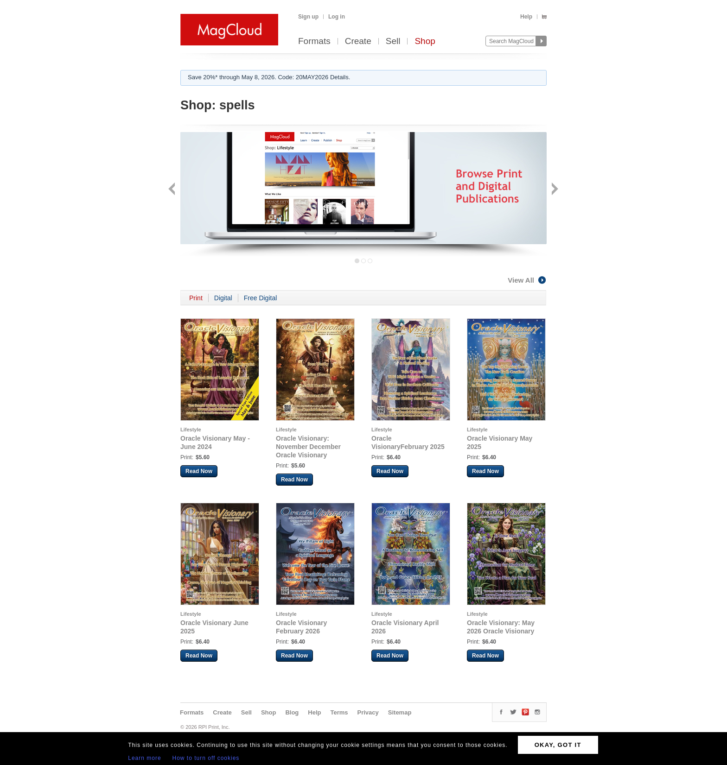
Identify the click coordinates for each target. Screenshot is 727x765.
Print (196, 298)
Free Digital (260, 298)
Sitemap (400, 712)
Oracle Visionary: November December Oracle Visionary (308, 447)
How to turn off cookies (206, 758)
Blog (292, 712)
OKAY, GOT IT (558, 744)
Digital (223, 298)
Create (358, 41)
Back (172, 189)
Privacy (368, 712)
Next (553, 189)
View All (527, 280)
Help (526, 16)
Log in (336, 16)
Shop (425, 41)
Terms (339, 712)
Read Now (198, 471)
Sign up (308, 16)
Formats (314, 41)
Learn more (144, 758)
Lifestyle (190, 429)
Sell (393, 41)
